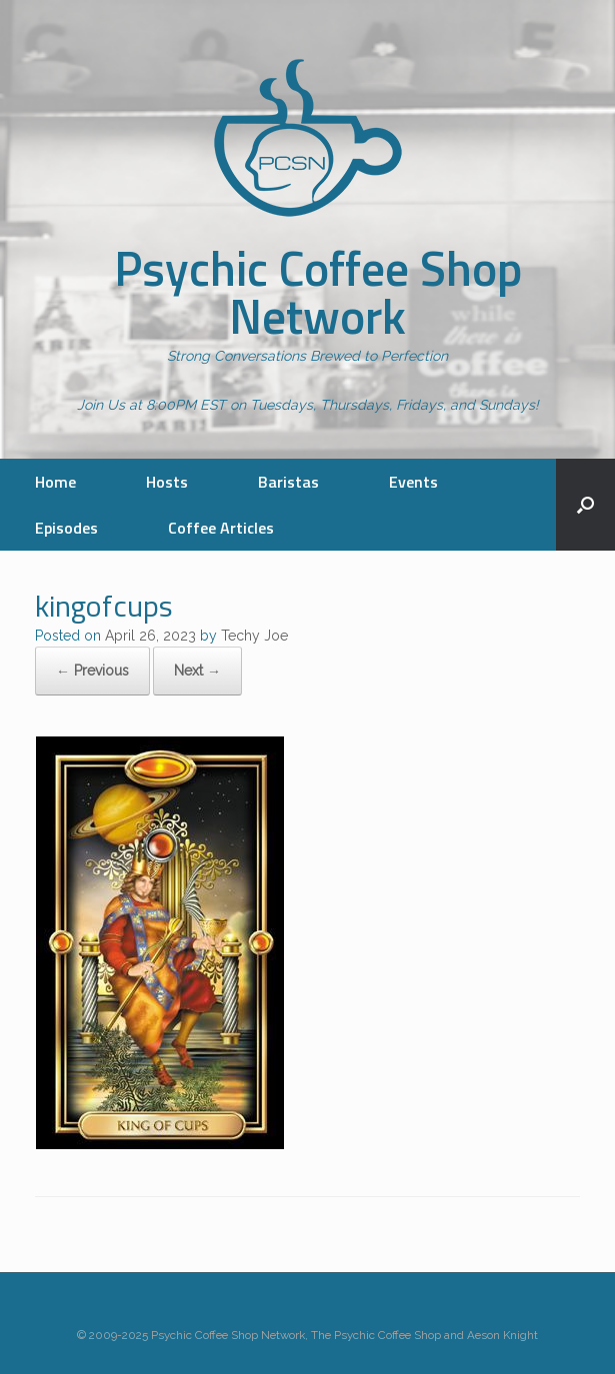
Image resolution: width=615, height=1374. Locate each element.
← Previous (92, 671)
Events (413, 482)
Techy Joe (254, 636)
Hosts (167, 482)
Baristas (288, 482)
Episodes (66, 528)
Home (55, 482)
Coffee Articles (221, 528)
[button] (585, 505)
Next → (197, 671)
